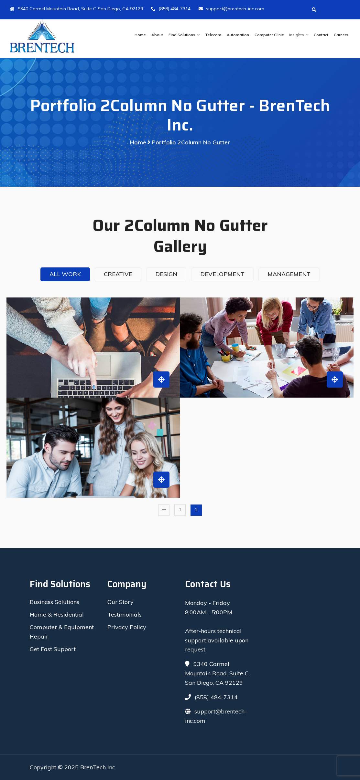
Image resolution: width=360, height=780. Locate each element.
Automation (238, 34)
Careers (341, 34)
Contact (321, 34)
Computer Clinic (269, 34)
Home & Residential (57, 614)
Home (140, 34)
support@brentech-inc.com (231, 9)
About (157, 34)
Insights (296, 34)
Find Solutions (182, 34)
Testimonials (124, 614)
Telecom (213, 34)
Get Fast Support (53, 649)
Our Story (120, 602)
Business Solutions (54, 602)
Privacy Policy (126, 627)
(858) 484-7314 (171, 9)
